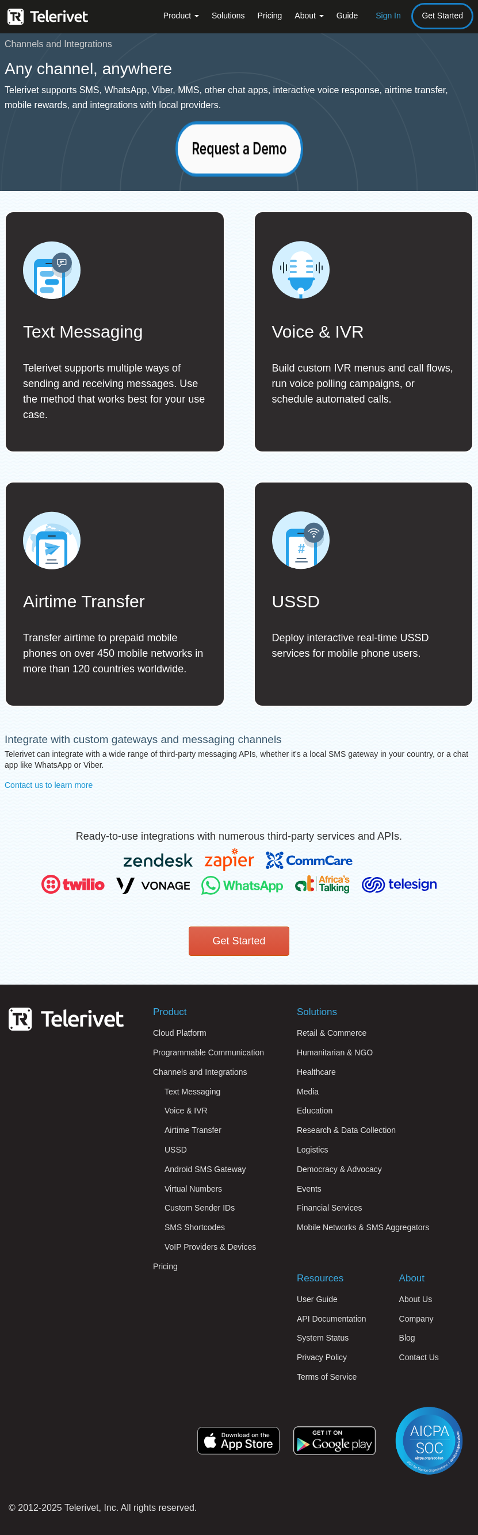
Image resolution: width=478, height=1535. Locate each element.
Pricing (270, 15)
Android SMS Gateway (205, 1169)
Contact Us (419, 1357)
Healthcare (316, 1072)
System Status (323, 1337)
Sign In (388, 15)
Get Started (442, 15)
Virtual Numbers (193, 1188)
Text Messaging (192, 1091)
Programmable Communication (208, 1052)
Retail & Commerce (331, 1033)
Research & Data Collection (346, 1130)
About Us (416, 1299)
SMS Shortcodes (195, 1227)
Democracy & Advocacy (339, 1169)
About (309, 15)
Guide (347, 15)
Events (309, 1188)
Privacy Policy (322, 1357)
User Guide (317, 1299)
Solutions (228, 15)
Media (308, 1091)
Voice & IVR (186, 1110)
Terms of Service (327, 1376)
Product (181, 15)
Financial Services (329, 1207)
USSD (176, 1149)
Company (416, 1318)
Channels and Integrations (200, 1072)
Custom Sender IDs (200, 1207)
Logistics (312, 1149)
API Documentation (331, 1318)
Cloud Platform (180, 1033)
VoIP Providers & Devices (210, 1246)
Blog (407, 1337)
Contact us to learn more (49, 785)
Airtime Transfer (193, 1130)
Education (314, 1110)
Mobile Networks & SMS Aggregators (363, 1227)
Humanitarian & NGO (335, 1052)
